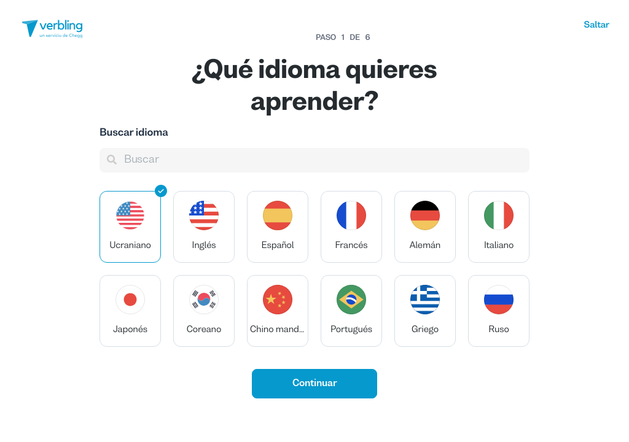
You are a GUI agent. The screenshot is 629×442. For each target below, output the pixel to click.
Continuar (314, 383)
